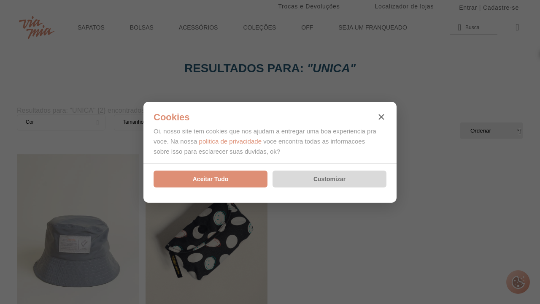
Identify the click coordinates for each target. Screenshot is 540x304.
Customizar (329, 179)
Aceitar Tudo (211, 179)
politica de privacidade (230, 141)
